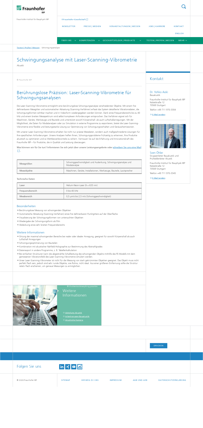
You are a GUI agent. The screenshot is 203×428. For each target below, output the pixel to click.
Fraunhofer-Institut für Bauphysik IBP (33, 19)
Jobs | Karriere (157, 26)
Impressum (116, 421)
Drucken (159, 387)
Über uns (66, 40)
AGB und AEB (140, 421)
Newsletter (68, 26)
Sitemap (65, 421)
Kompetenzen (87, 40)
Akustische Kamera (74, 361)
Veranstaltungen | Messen (124, 26)
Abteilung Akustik (73, 354)
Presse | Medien (92, 26)
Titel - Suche (183, 6)
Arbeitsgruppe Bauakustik (77, 358)
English (179, 33)
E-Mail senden (158, 114)
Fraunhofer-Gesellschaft (74, 19)
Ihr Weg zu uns (90, 421)
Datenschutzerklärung (172, 421)
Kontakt (179, 26)
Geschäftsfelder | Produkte (119, 40)
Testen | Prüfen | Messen (160, 40)
